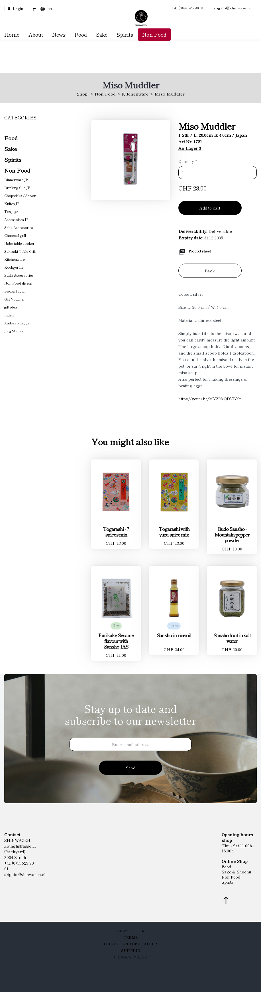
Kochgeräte (14, 267)
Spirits (12, 159)
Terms (130, 937)
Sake (10, 148)
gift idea (10, 307)
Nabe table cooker (19, 243)
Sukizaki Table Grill (20, 251)
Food (11, 138)
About (35, 34)
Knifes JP (11, 203)
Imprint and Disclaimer (130, 944)
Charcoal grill (15, 235)
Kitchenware (135, 94)
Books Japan (14, 291)
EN (49, 9)
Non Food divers (18, 283)
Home (11, 34)
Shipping (130, 950)
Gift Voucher (14, 299)
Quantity (187, 161)
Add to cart (209, 208)
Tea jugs (11, 211)
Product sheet (200, 250)
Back (210, 271)
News (59, 34)
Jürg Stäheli (13, 330)
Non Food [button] (154, 34)
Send (130, 768)
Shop (82, 94)
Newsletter (131, 930)
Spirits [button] (125, 34)
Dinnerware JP (16, 179)
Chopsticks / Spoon (20, 195)
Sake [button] (101, 34)
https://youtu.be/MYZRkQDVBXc (209, 398)
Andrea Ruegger (17, 322)
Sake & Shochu (236, 872)
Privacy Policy (130, 957)
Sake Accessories (18, 227)
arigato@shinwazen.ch (233, 8)
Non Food (105, 94)
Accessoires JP (16, 219)
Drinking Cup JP (17, 187)
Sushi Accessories (19, 275)
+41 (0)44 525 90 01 (187, 8)
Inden (9, 314)
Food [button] (81, 34)
